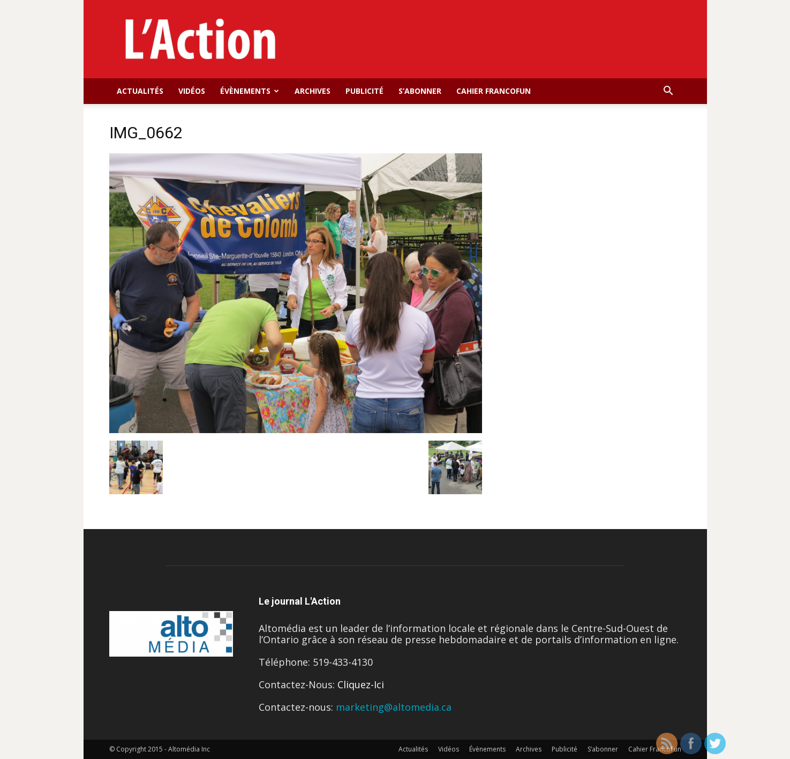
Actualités (140, 91)
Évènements (249, 91)
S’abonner (419, 91)
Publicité (364, 91)
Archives (312, 91)
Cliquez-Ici (360, 684)
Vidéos (191, 91)
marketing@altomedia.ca (394, 707)
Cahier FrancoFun (493, 91)
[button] (668, 91)
